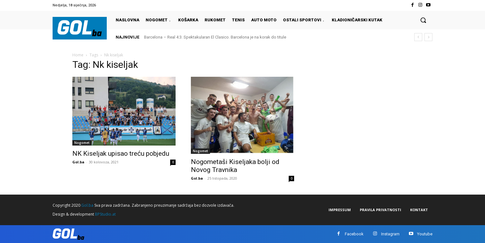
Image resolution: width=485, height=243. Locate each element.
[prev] (418, 37)
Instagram (390, 234)
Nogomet (82, 142)
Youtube (424, 234)
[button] (423, 20)
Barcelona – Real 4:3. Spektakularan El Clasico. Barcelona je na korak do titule (215, 37)
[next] (428, 37)
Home (77, 55)
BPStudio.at (105, 214)
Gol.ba (78, 162)
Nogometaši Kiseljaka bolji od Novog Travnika (235, 166)
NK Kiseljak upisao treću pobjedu (120, 153)
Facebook (354, 234)
